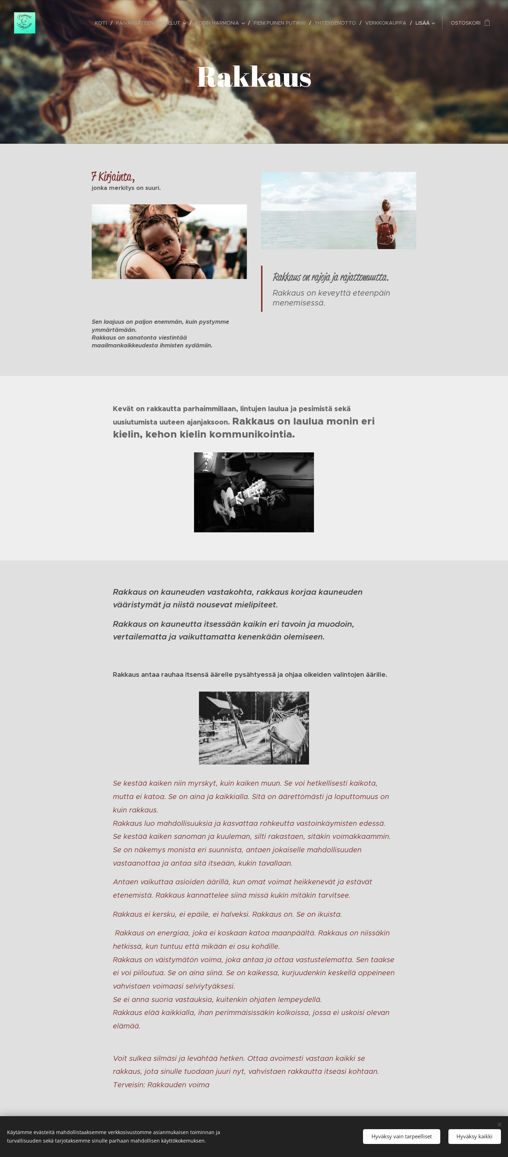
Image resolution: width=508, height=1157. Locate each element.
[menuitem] (103, 23)
